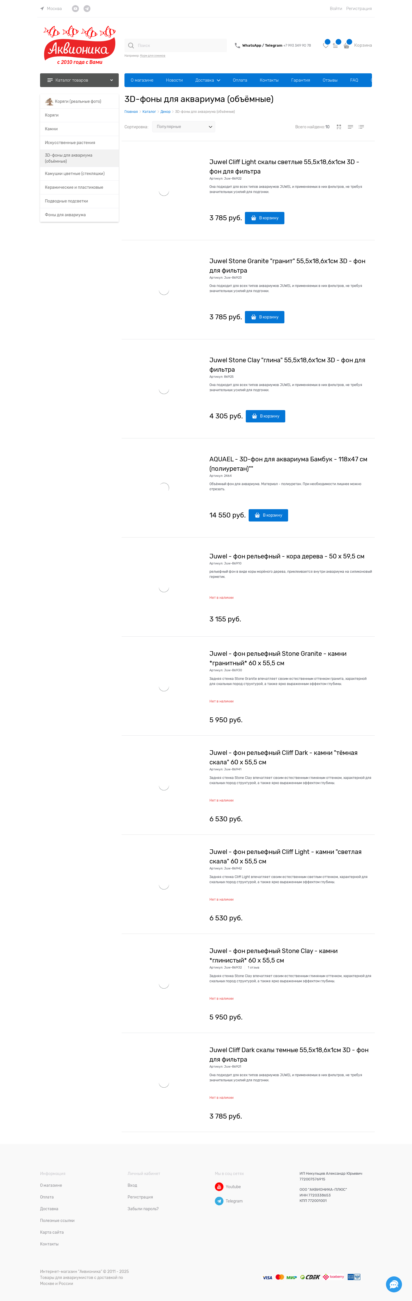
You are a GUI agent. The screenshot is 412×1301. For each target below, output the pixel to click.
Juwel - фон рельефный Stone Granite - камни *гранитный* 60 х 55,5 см (277, 658)
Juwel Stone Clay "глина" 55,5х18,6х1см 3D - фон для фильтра (287, 365)
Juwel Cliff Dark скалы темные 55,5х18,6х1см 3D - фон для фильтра (289, 1054)
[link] (51, 8)
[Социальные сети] (394, 1284)
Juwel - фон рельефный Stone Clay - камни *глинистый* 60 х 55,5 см (273, 955)
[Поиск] (131, 45)
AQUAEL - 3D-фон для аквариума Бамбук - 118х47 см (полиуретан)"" (288, 464)
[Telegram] (219, 1201)
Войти (336, 8)
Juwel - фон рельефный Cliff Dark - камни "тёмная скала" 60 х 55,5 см (283, 757)
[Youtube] (219, 1186)
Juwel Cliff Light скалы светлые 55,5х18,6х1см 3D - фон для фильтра (284, 166)
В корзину (269, 218)
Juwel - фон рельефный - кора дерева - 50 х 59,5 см (287, 556)
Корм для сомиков (152, 55)
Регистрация (359, 8)
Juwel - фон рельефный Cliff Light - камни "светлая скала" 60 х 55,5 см (285, 856)
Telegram (274, 45)
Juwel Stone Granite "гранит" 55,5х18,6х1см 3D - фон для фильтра (287, 265)
